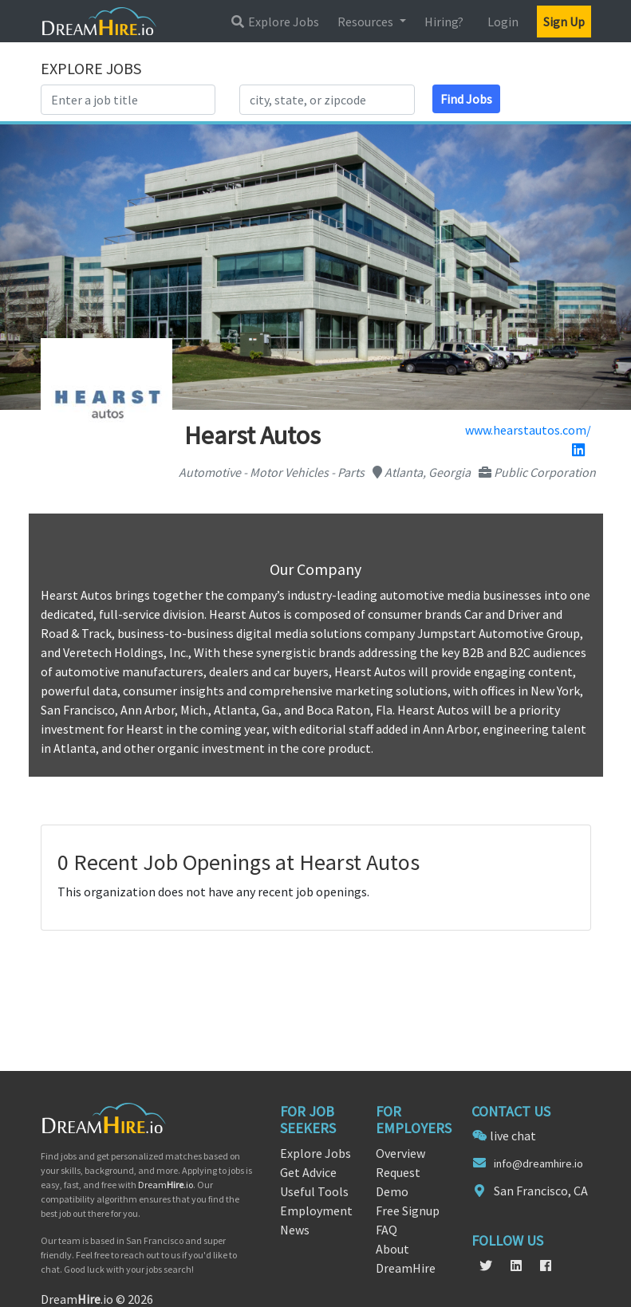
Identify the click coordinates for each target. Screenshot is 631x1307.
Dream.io (165, 1185)
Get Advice (308, 1172)
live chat (513, 1136)
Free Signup (408, 1210)
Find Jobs (466, 99)
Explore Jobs (274, 22)
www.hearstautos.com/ (528, 430)
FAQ (386, 1230)
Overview (400, 1153)
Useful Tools (314, 1191)
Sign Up (564, 22)
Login (503, 22)
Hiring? (443, 22)
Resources (366, 22)
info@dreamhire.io (538, 1163)
